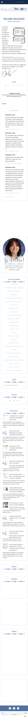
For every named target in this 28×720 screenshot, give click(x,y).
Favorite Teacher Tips (14, 301)
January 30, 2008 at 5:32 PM (12, 193)
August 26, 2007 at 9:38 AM (12, 151)
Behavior (14, 295)
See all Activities (16, 43)
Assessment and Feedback (14, 288)
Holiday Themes (14, 319)
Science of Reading (14, 353)
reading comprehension (14, 346)
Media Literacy (14, 336)
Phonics (14, 339)
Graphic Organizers (14, 21)
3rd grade (14, 284)
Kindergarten (14, 322)
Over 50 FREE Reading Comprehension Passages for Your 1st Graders (17, 489)
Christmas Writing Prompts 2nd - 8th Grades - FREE (17, 518)
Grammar (14, 312)
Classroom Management (14, 298)
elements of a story (19, 57)
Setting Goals (14, 357)
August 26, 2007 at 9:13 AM (12, 129)
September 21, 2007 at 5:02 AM (13, 163)
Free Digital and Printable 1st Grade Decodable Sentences (16, 432)
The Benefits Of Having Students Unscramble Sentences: (16, 417)
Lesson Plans (14, 325)
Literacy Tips (14, 329)
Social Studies (14, 367)
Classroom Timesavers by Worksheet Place (13, 713)
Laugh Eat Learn (7, 714)
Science (14, 350)
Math (14, 332)
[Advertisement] (14, 218)
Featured (14, 305)
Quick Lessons (14, 343)
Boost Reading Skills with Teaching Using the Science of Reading (17, 476)
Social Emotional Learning (14, 360)
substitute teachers (14, 370)
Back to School (14, 291)
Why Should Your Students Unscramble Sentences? (16, 448)
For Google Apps (14, 308)
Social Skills (14, 363)
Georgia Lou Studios (21, 714)
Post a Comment (8, 196)
